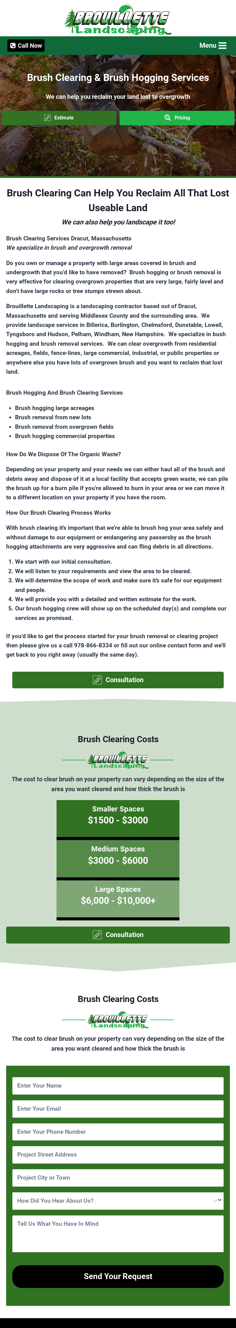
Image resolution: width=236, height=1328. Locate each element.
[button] (59, 118)
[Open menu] (212, 45)
